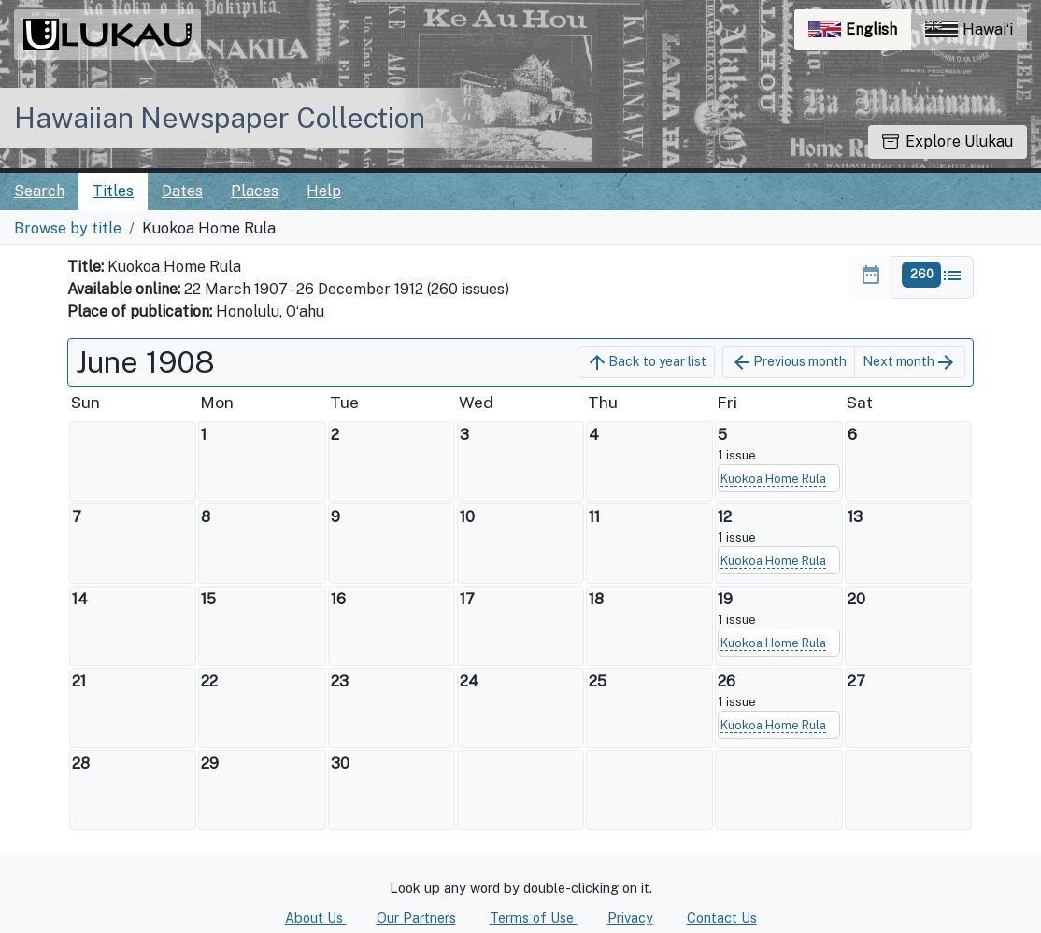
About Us (316, 918)
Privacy (630, 918)
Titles (113, 191)
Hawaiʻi (969, 29)
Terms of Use (534, 918)
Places (254, 191)
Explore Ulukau (947, 141)
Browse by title (67, 228)
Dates (182, 191)
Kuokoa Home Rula (773, 479)
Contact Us (722, 918)
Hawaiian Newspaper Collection (219, 117)
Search (39, 191)
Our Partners (416, 918)
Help (324, 191)
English (859, 34)
